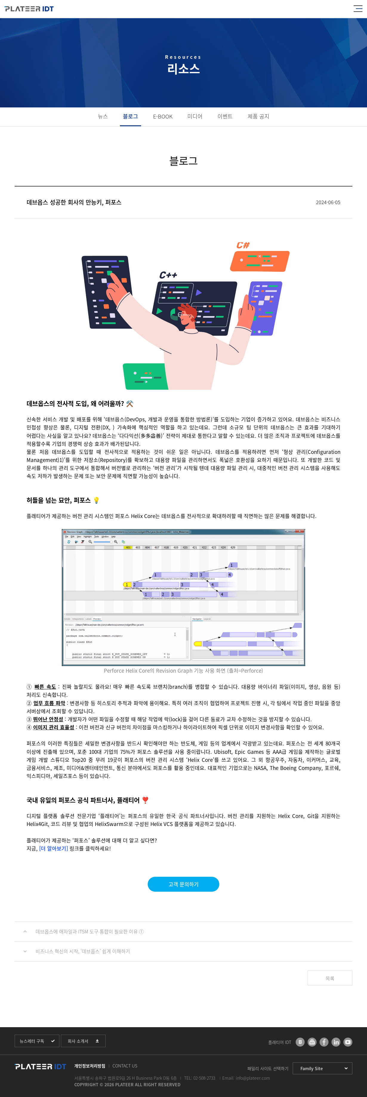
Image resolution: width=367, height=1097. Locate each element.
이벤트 (225, 116)
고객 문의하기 (184, 884)
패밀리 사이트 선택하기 (268, 1068)
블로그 (130, 116)
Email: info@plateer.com (246, 1078)
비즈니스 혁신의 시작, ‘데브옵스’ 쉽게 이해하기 (83, 951)
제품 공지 (258, 116)
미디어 (195, 116)
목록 (330, 978)
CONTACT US (124, 1066)
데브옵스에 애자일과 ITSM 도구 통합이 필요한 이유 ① (90, 931)
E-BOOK (162, 116)
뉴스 (103, 116)
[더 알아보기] (53, 848)
